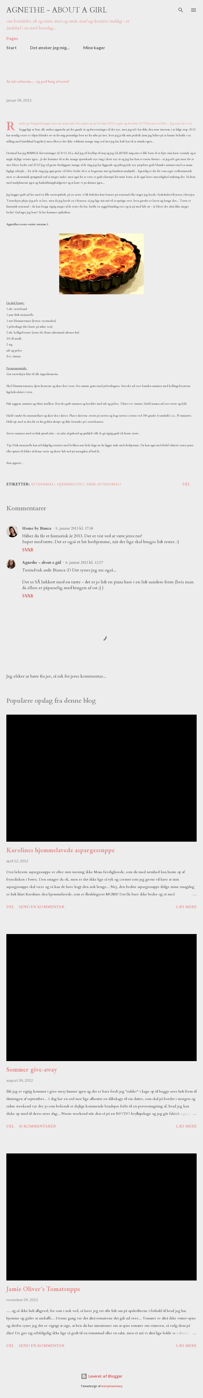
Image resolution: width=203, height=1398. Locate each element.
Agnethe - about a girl (56, 10)
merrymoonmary (111, 1386)
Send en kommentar (41, 906)
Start (11, 47)
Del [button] (186, 484)
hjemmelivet (70, 484)
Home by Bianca (36, 528)
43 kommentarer (37, 1126)
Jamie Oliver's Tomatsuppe (43, 1289)
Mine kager (94, 47)
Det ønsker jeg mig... (50, 47)
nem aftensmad (103, 484)
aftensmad (43, 484)
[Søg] (181, 9)
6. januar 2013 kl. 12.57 (84, 562)
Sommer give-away (31, 1069)
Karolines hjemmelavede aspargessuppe (60, 850)
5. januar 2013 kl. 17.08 (74, 528)
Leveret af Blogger (101, 1376)
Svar (27, 550)
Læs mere (186, 906)
